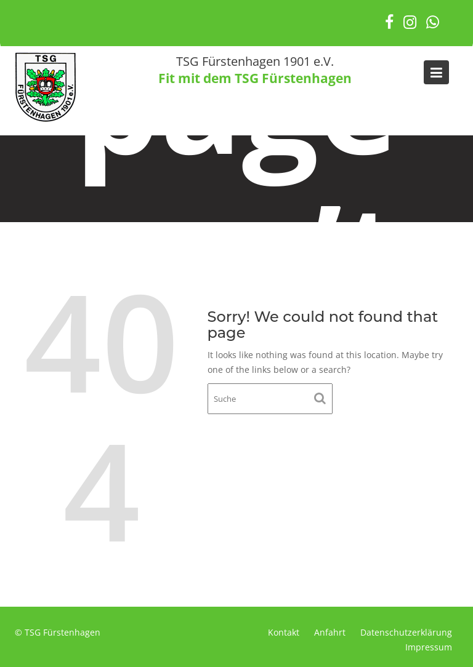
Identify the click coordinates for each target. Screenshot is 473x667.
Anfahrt (330, 632)
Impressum (428, 647)
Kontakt (283, 632)
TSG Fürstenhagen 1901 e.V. (255, 61)
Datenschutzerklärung (406, 632)
